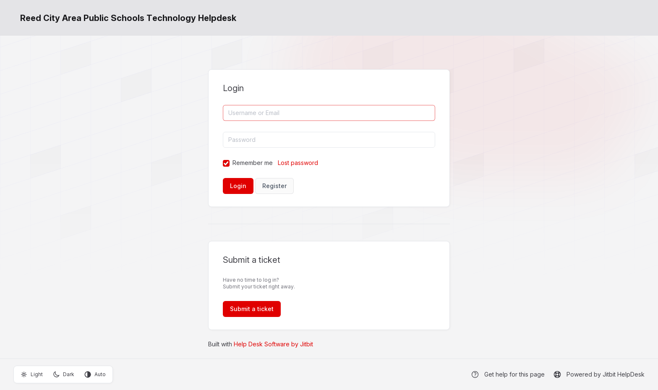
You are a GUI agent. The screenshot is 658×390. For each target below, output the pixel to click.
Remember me (252, 162)
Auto (95, 374)
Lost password (298, 162)
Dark (63, 374)
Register (274, 185)
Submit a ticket (252, 308)
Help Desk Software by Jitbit (273, 344)
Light (32, 374)
